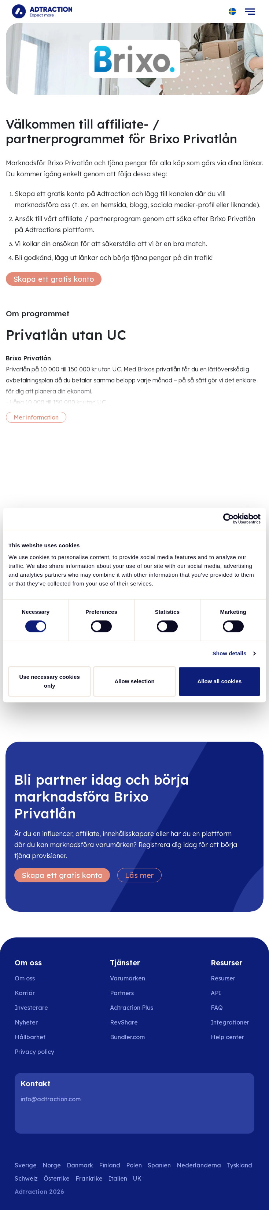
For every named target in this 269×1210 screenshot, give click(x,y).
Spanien (159, 1165)
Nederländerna (199, 1165)
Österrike (57, 1178)
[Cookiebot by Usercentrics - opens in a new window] (228, 518)
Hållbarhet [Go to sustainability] (30, 1037)
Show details (230, 653)
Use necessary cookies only (49, 681)
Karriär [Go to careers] (25, 993)
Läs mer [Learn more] (139, 875)
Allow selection (134, 681)
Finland (109, 1165)
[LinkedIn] (29, 1119)
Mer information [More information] (36, 417)
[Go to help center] (232, 1037)
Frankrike (89, 1178)
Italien (117, 1178)
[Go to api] (232, 993)
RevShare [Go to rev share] (124, 1022)
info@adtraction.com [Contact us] (51, 1099)
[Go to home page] (42, 11)
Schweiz (26, 1178)
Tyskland (239, 1165)
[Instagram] (53, 1119)
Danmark (80, 1165)
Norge (52, 1165)
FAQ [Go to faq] (217, 1007)
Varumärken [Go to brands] (127, 978)
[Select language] (232, 12)
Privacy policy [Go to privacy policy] (34, 1051)
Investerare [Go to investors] (31, 1007)
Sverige (26, 1165)
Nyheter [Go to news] (26, 1022)
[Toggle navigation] (250, 11)
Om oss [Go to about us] (25, 978)
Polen (134, 1165)
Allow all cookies (219, 681)
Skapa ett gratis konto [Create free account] (53, 279)
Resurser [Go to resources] (223, 978)
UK (137, 1178)
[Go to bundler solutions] (132, 1037)
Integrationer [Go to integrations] (230, 1022)
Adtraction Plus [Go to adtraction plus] (131, 1007)
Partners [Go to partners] (122, 993)
